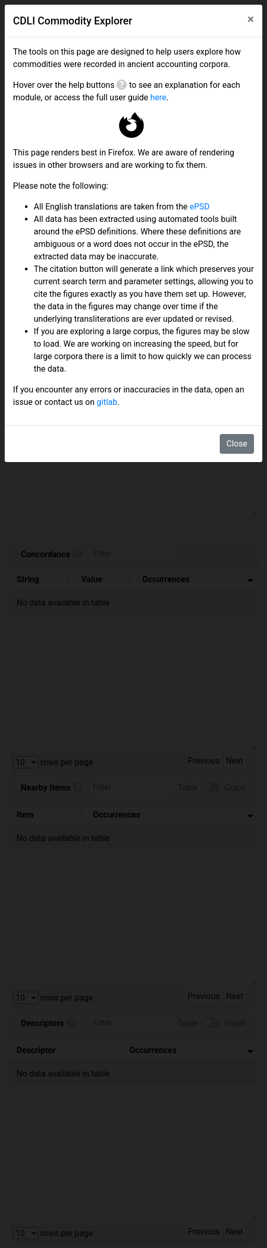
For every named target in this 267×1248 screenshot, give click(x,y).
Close (236, 444)
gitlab (107, 402)
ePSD (200, 207)
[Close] (250, 19)
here (158, 97)
